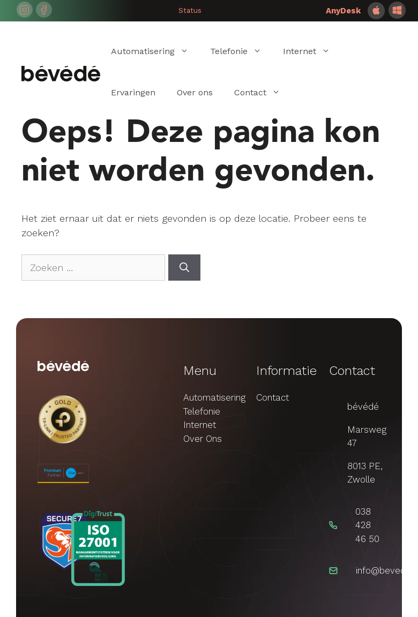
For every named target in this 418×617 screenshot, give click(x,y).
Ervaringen (133, 92)
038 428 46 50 (367, 525)
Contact (262, 92)
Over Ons (202, 438)
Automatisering (155, 51)
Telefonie (241, 51)
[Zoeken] (184, 267)
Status (189, 10)
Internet (312, 51)
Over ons (195, 92)
